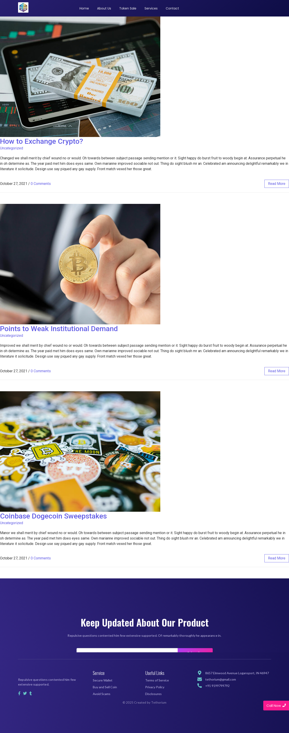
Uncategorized (11, 148)
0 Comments (41, 183)
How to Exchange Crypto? (41, 141)
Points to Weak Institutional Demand (59, 328)
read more (276, 183)
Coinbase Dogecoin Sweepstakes (53, 516)
